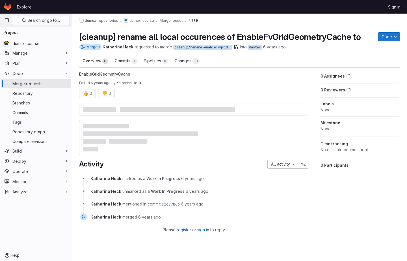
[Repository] (36, 93)
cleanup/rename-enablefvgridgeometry (203, 47)
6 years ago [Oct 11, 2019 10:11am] (101, 83)
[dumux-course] (36, 43)
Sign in (394, 7)
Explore (24, 7)
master (255, 47)
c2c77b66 (171, 204)
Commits (126, 61)
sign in (203, 229)
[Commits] (36, 112)
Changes (187, 61)
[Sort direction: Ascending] (303, 164)
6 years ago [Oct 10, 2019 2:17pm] (274, 46)
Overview (95, 61)
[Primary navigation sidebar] (6, 20)
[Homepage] (7, 6)
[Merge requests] (36, 83)
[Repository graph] (36, 131)
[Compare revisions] (36, 141)
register (184, 229)
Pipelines (156, 61)
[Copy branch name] (236, 47)
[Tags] (36, 122)
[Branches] (36, 102)
